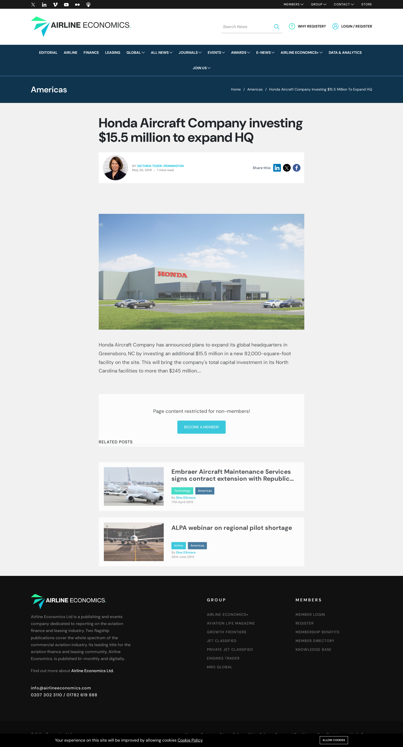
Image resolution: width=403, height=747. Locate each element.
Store (366, 4)
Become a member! (201, 469)
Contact (342, 4)
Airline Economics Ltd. (92, 670)
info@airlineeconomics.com (61, 688)
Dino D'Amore (186, 517)
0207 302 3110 (46, 695)
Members (292, 4)
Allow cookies (334, 740)
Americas (255, 89)
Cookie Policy (190, 740)
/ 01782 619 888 (79, 695)
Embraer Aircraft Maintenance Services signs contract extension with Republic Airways (231, 498)
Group (317, 4)
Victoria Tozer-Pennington (160, 166)
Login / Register (356, 26)
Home (236, 89)
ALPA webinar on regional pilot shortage (231, 547)
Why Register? (312, 26)
